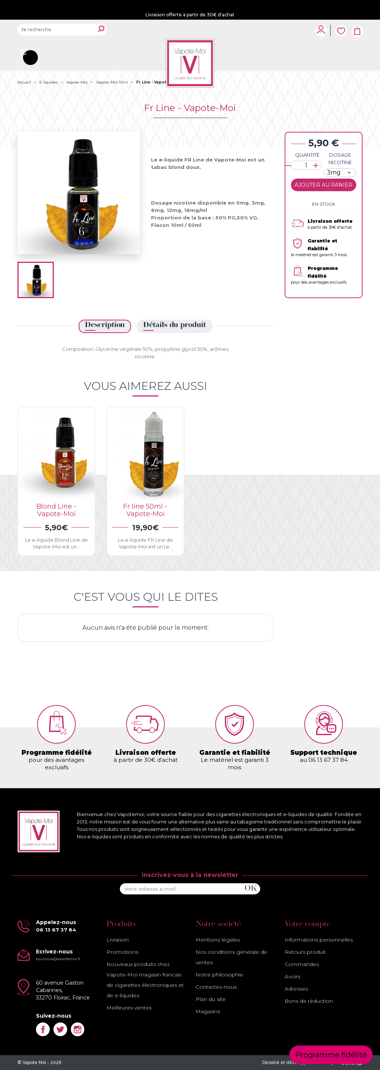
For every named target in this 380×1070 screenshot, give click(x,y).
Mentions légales (218, 939)
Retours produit (305, 952)
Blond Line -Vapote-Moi (56, 510)
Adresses (296, 988)
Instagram (78, 1029)
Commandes (302, 964)
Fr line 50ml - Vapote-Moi (145, 510)
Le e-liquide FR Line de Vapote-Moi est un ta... (145, 543)
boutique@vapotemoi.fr (58, 958)
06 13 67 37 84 (56, 930)
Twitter (60, 1029)
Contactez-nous (216, 986)
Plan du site (211, 999)
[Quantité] (306, 165)
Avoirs (292, 976)
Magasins (208, 1011)
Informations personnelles (319, 939)
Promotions (122, 952)
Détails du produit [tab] (174, 325)
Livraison (118, 939)
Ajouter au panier (324, 185)
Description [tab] (105, 325)
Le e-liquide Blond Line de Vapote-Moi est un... (56, 543)
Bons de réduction (309, 1001)
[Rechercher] (62, 30)
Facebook (43, 1029)
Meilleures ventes (129, 1007)
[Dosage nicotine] (340, 172)
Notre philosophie (219, 974)
